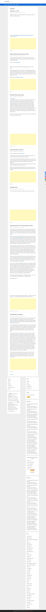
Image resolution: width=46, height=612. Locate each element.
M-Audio (28, 580)
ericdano (19, 12)
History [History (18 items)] (9, 397)
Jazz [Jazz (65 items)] (9, 398)
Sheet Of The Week (11, 387)
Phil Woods (28, 592)
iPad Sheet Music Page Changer (17, 94)
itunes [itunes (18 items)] (17, 397)
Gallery (11, 4)
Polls (14, 4)
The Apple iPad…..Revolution (16, 314)
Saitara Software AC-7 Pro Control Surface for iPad (21, 225)
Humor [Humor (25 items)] (11, 397)
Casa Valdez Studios (30, 548)
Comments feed (29, 386)
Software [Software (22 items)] (9, 408)
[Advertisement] (23, 43)
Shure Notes (29, 602)
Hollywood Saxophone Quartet (31, 563)
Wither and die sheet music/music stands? (19, 54)
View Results (32, 472)
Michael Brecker (29, 585)
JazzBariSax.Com (29, 575)
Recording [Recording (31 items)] (16, 404)
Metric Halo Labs (29, 583)
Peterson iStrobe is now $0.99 (16, 149)
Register (28, 381)
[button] (45, 172)
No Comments (23, 12)
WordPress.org (29, 388)
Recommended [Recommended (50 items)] (11, 404)
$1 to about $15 (29, 465)
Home (8, 4)
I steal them (29, 467)
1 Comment (21, 96)
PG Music (28, 590)
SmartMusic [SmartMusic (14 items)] (14, 407)
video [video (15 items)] (16, 409)
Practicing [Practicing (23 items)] (9, 403)
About (6, 4)
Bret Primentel (29, 546)
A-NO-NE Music (29, 536)
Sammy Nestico (29, 595)
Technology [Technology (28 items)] (10, 409)
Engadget (13, 98)
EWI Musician (29, 556)
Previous (12, 374)
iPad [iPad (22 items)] (13, 397)
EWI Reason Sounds (30, 558)
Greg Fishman (29, 561)
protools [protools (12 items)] (12, 403)
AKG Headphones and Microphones (32, 539)
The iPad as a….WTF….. (15, 11)
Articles (17, 4)
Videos (12, 50)
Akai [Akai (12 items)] (8, 393)
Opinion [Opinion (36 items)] (11, 402)
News (12, 146)
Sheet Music (10, 385)
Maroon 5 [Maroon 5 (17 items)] (9, 400)
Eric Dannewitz (29, 554)
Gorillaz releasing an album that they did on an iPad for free (22, 35)
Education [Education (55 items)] (10, 396)
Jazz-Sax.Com (6, 1)
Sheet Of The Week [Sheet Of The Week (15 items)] (10, 407)
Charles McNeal (29, 549)
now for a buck (22, 153)
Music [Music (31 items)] (18, 400)
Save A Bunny (29, 597)
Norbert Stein (29, 588)
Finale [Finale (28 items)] (15, 396)
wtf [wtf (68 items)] (11, 411)
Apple (27, 541)
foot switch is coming (19, 77)
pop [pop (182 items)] (18, 402)
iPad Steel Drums (14, 187)
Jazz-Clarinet (29, 570)
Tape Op (28, 605)
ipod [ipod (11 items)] (15, 397)
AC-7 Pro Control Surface (18, 237)
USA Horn (28, 607)
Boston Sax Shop (29, 544)
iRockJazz (28, 566)
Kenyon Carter (29, 578)
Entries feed (28, 384)
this (16, 335)
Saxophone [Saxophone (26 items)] (10, 406)
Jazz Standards (29, 568)
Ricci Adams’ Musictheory (31, 593)
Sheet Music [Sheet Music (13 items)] (13, 406)
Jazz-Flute (28, 571)
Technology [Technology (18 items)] (13, 409)
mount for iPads (17, 62)
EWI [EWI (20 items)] (13, 396)
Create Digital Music (30, 551)
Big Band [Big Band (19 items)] (9, 394)
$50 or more (29, 460)
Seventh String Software (30, 600)
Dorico (28, 553)
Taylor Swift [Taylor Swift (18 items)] (12, 408)
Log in (28, 383)
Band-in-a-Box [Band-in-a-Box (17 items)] (16, 393)
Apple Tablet (12, 321)
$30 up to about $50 (30, 462)
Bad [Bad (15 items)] (12, 393)
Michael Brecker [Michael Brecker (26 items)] (13, 400)
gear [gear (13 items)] (16, 396)
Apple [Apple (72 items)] (10, 393)
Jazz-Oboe (28, 573)
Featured (9, 380)
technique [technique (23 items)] (16, 408)
